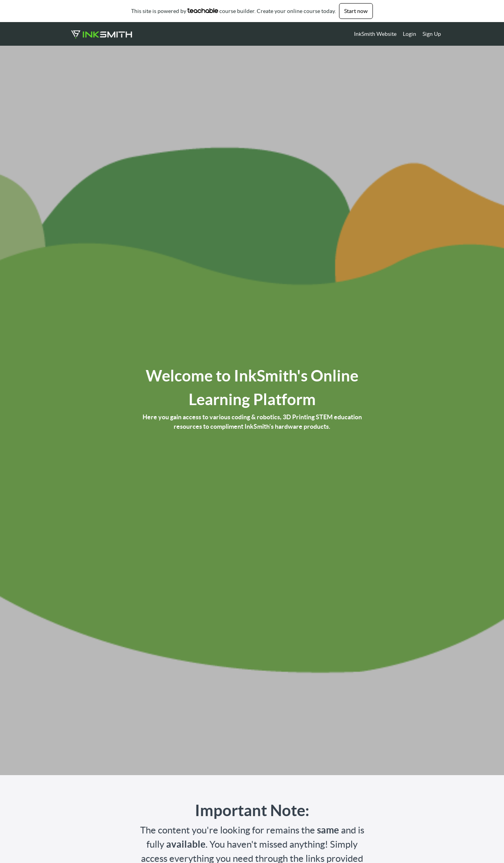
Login (409, 34)
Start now (356, 11)
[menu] (394, 34)
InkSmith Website (375, 34)
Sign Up (431, 34)
